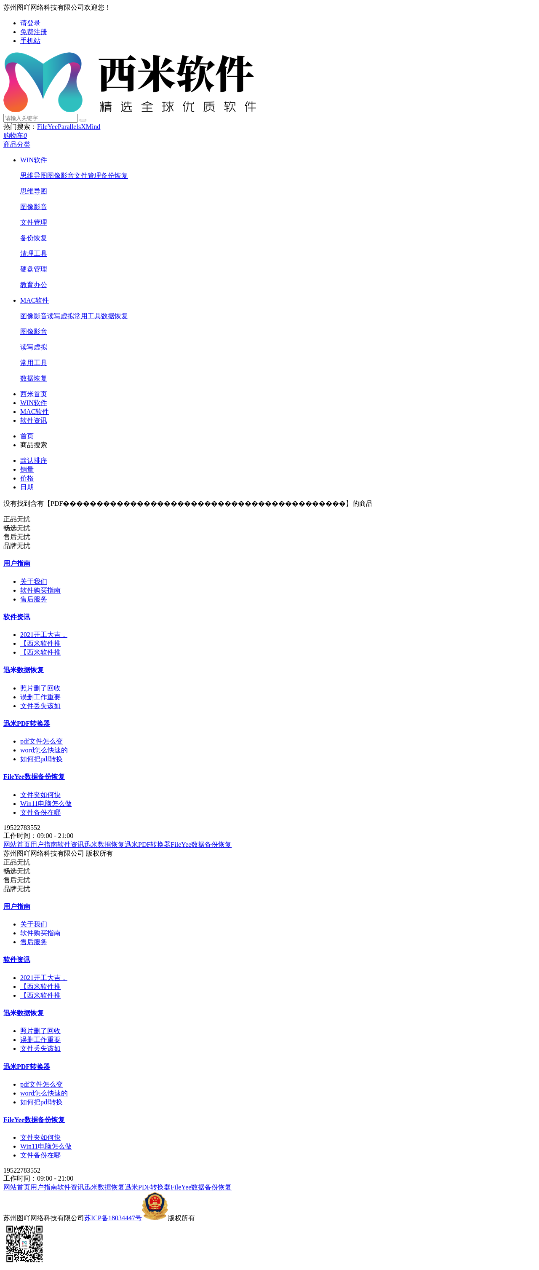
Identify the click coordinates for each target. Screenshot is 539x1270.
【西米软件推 (40, 643)
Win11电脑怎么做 (46, 803)
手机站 (30, 40)
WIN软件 (33, 160)
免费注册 (33, 31)
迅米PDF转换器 (26, 723)
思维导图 (33, 175)
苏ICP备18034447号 (113, 1218)
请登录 (30, 23)
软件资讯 (33, 420)
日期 (27, 487)
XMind (90, 126)
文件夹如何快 (40, 794)
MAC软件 (34, 300)
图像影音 (60, 175)
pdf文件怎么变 (41, 741)
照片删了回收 (40, 688)
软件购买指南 (40, 590)
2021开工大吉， (43, 634)
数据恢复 (114, 316)
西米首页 (33, 393)
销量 (27, 469)
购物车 (15, 135)
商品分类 (16, 144)
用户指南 (16, 563)
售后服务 (33, 599)
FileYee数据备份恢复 (34, 776)
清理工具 (33, 253)
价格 (27, 478)
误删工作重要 (40, 697)
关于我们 (33, 581)
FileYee (47, 126)
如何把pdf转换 (41, 759)
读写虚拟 (60, 316)
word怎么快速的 (44, 750)
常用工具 (87, 316)
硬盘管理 (33, 269)
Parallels (69, 126)
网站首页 (16, 844)
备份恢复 (114, 175)
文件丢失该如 (40, 705)
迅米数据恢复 (23, 670)
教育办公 (33, 284)
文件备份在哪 (40, 812)
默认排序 (33, 460)
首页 (27, 436)
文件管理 (87, 175)
